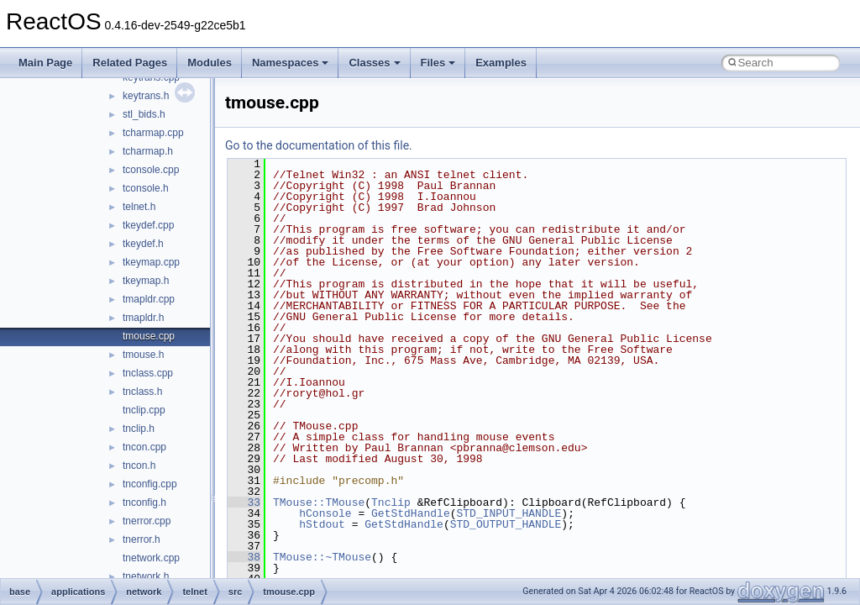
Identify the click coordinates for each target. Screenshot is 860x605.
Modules (209, 62)
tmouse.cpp (149, 336)
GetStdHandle (410, 513)
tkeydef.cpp (148, 225)
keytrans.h (146, 96)
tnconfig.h (144, 502)
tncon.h (139, 465)
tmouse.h (143, 354)
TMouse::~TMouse (322, 557)
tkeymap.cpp (151, 262)
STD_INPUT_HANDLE (508, 513)
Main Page (45, 62)
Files (438, 62)
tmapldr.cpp (149, 299)
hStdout (322, 524)
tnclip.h (139, 428)
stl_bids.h (144, 114)
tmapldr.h (143, 318)
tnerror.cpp (146, 521)
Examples (501, 62)
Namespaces (290, 62)
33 (244, 502)
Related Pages (129, 62)
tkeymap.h (146, 281)
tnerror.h (141, 539)
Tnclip (391, 502)
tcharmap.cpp (153, 133)
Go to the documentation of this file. (318, 145)
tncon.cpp (144, 447)
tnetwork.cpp (151, 558)
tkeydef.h (143, 244)
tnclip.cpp (144, 410)
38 (244, 557)
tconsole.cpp (151, 170)
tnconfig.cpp (150, 484)
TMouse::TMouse (318, 502)
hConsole (325, 513)
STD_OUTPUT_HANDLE (506, 524)
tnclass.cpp (148, 373)
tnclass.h (142, 391)
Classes (374, 62)
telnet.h (139, 207)
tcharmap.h (148, 151)
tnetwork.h (146, 576)
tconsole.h (146, 188)
